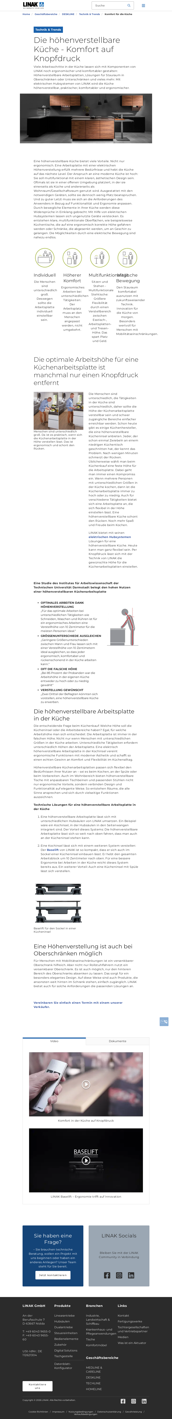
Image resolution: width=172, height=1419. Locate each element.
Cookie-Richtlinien (38, 1412)
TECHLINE (93, 1383)
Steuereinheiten (66, 1333)
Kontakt (123, 1315)
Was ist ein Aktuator (132, 1343)
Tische (90, 1339)
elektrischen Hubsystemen (110, 537)
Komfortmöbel (96, 1345)
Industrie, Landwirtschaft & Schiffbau (98, 1319)
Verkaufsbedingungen (85, 1414)
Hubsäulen (62, 1321)
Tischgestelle (63, 1356)
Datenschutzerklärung (109, 1412)
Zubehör (60, 1344)
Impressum (58, 1412)
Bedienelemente (66, 1339)
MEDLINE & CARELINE (94, 1369)
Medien (123, 1337)
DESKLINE (93, 1377)
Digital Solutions (65, 1350)
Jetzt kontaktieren (53, 1275)
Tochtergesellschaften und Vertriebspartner (133, 1329)
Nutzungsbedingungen (81, 1412)
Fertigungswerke (130, 1321)
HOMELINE (94, 1389)
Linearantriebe (64, 1315)
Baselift (53, 850)
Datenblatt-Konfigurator (63, 1366)
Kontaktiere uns (37, 1386)
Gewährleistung (133, 1412)
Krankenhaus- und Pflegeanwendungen (101, 1331)
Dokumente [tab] (117, 1041)
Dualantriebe (63, 1327)
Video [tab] (54, 1041)
